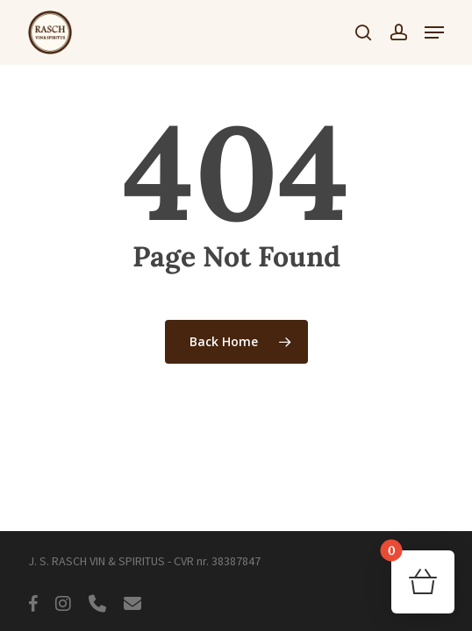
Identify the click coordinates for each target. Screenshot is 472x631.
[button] (434, 32)
